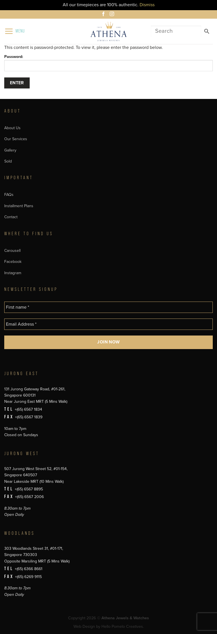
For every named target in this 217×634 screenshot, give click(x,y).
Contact (11, 217)
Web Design (84, 626)
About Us (12, 127)
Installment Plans (18, 206)
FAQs (9, 194)
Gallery (10, 150)
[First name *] (108, 307)
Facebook (12, 261)
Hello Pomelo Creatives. (122, 626)
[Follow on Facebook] (104, 15)
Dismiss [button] (147, 5)
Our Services (15, 139)
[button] (14, 31)
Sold (8, 161)
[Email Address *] (108, 324)
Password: (108, 62)
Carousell (12, 250)
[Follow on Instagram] (113, 15)
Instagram (12, 273)
